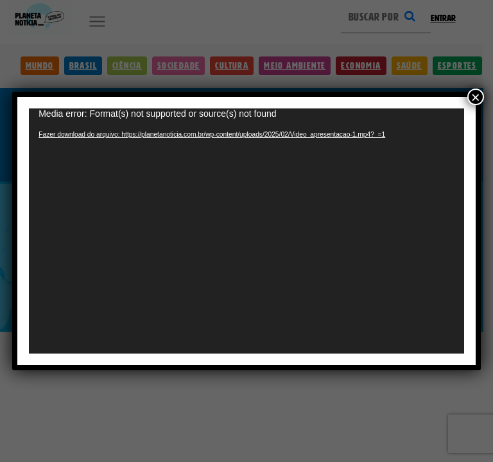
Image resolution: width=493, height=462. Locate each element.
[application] (246, 231)
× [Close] (475, 81)
